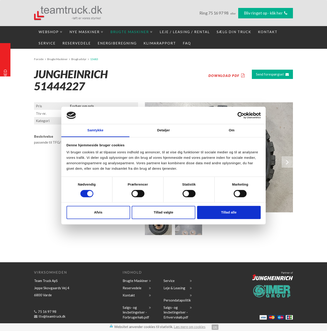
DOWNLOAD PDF (226, 76)
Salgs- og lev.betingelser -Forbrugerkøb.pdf (136, 312)
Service (47, 43)
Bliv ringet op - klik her (265, 12)
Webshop (51, 32)
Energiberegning (117, 43)
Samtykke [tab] (95, 130)
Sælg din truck (234, 32)
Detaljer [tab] (163, 130)
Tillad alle (228, 212)
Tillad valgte (163, 212)
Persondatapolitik (177, 300)
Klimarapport (160, 43)
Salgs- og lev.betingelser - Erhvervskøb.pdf (176, 312)
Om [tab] (231, 130)
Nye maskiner (86, 32)
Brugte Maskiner (131, 32)
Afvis (98, 212)
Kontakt (267, 32)
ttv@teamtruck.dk (49, 316)
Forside (39, 59)
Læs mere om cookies (190, 327)
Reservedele (76, 43)
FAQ (187, 43)
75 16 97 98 (218, 12)
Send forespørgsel (272, 74)
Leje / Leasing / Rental (185, 32)
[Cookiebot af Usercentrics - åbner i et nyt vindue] (241, 115)
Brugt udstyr (79, 59)
